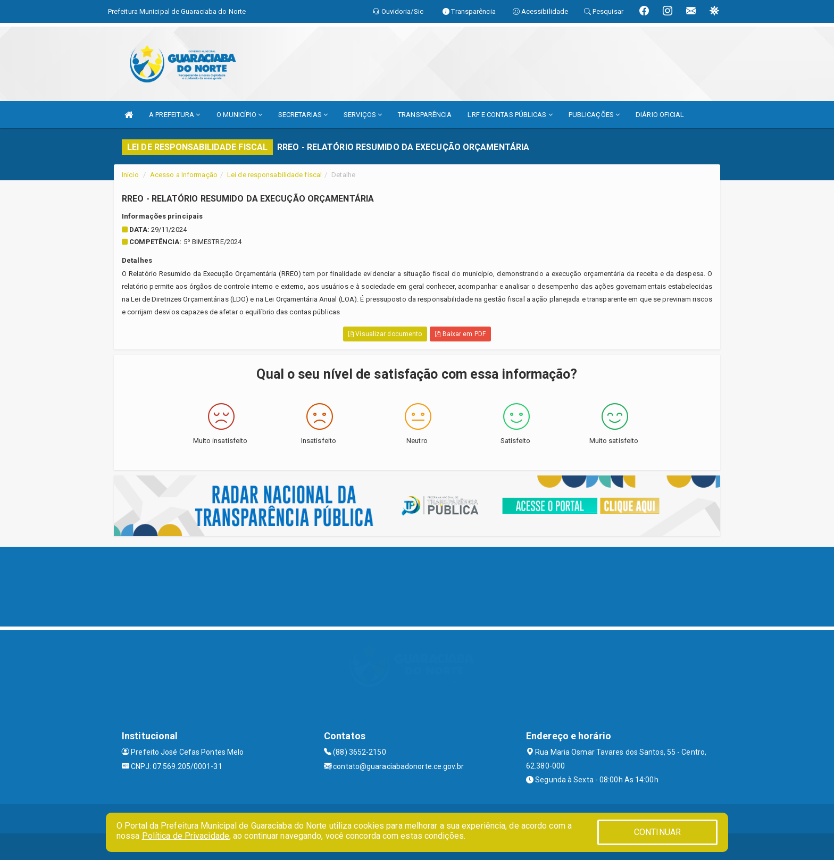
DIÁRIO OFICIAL (660, 115)
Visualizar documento (385, 334)
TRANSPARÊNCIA (425, 115)
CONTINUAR (657, 832)
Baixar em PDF (460, 334)
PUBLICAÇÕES (594, 115)
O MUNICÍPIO (239, 115)
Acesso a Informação (184, 175)
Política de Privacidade (185, 836)
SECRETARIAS (303, 115)
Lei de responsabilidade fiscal (274, 175)
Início (130, 175)
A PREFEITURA (174, 115)
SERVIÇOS (363, 115)
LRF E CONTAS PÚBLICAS (510, 115)
